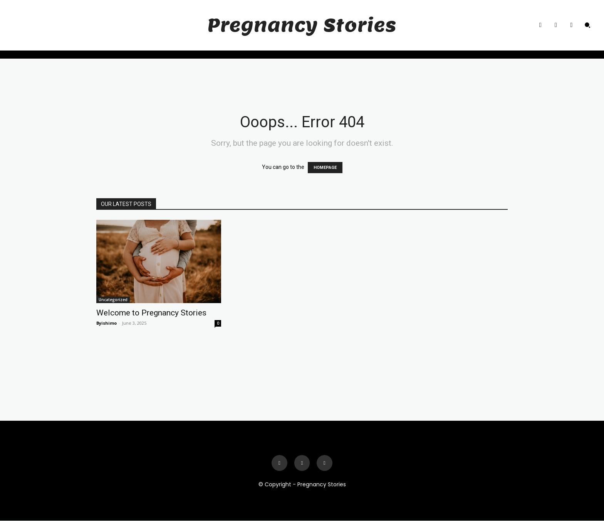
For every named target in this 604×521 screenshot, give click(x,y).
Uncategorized (113, 299)
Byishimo (106, 323)
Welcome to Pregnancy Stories (151, 312)
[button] (587, 25)
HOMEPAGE (325, 167)
